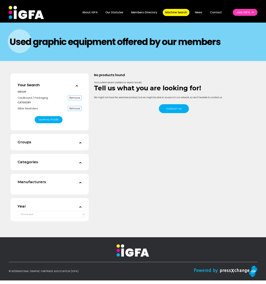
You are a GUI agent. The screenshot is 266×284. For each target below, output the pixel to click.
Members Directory (144, 12)
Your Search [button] (29, 85)
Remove (74, 98)
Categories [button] (28, 162)
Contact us (174, 108)
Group (22, 92)
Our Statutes (114, 12)
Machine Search (176, 12)
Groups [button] (24, 142)
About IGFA (90, 12)
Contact (216, 12)
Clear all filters (48, 119)
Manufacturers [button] (32, 182)
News (198, 12)
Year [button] (22, 206)
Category (24, 102)
